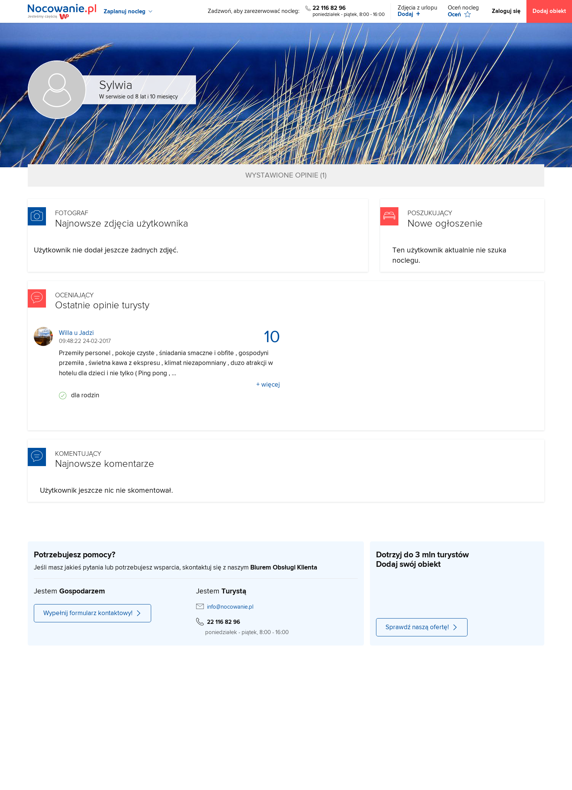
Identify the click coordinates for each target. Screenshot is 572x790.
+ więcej (268, 385)
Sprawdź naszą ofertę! (422, 627)
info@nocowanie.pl (230, 607)
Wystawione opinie (286, 175)
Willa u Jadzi (76, 333)
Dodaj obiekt (549, 11)
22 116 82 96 (329, 8)
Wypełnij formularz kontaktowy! (92, 613)
